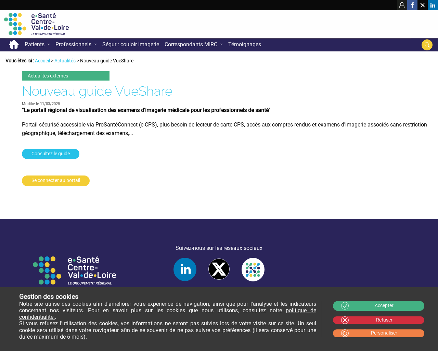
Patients (34, 44)
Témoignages (244, 44)
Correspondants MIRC (191, 44)
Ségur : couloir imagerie (130, 44)
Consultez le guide (50, 154)
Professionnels (73, 44)
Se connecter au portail (55, 180)
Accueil (13, 44)
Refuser (384, 320)
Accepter (384, 305)
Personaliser (384, 333)
